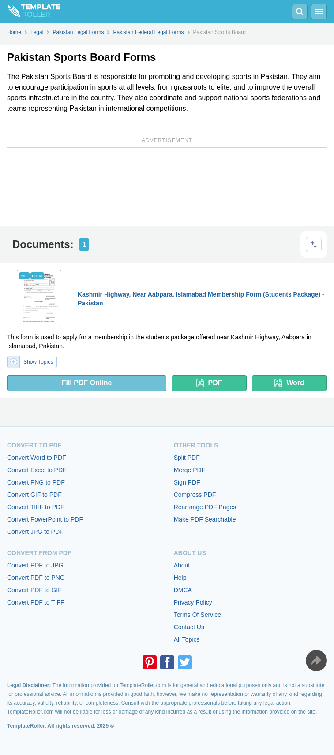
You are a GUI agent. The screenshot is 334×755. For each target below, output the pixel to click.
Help (180, 577)
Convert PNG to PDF (36, 482)
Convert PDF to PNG (36, 577)
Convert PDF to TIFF (35, 602)
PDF (209, 383)
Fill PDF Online (87, 383)
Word (289, 383)
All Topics (187, 639)
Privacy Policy (193, 602)
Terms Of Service (197, 614)
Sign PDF (187, 482)
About (182, 565)
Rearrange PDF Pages (205, 507)
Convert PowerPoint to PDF (45, 519)
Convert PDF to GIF (34, 589)
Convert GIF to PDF (34, 494)
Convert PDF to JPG (35, 565)
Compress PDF (195, 494)
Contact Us (189, 627)
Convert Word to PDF (36, 457)
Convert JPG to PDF (35, 531)
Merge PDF (190, 469)
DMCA (183, 589)
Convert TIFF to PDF (35, 507)
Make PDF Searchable (205, 519)
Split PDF (187, 457)
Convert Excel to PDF (37, 469)
